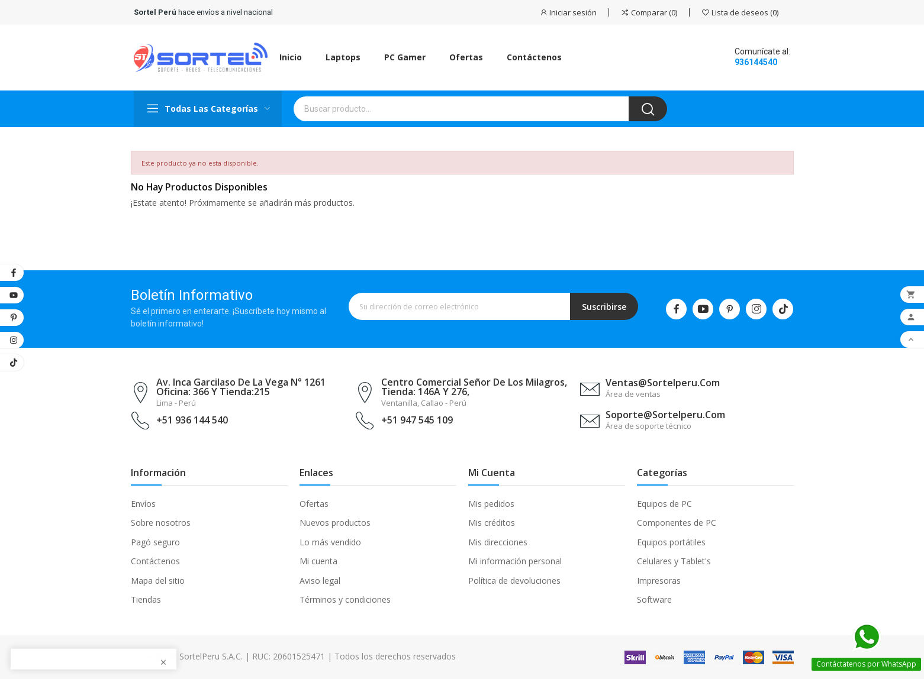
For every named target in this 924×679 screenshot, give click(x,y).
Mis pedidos (491, 503)
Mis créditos (491, 522)
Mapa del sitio (158, 580)
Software (654, 599)
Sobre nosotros (161, 522)
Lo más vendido (330, 542)
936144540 (756, 62)
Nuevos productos (335, 522)
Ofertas (314, 503)
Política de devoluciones (514, 580)
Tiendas (146, 599)
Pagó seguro (155, 542)
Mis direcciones (497, 542)
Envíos (143, 503)
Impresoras (659, 580)
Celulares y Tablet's (674, 561)
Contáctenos (155, 561)
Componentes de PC (676, 522)
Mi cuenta (318, 561)
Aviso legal (320, 580)
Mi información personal (515, 561)
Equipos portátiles (671, 542)
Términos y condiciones (345, 599)
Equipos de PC (664, 503)
